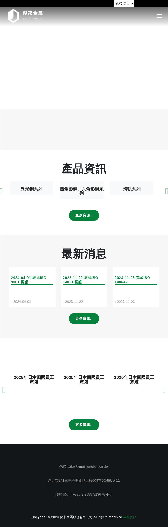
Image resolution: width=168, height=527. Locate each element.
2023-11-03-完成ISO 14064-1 (132, 291)
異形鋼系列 (34, 200)
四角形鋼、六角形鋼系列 (84, 202)
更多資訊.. (84, 215)
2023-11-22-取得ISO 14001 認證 (80, 291)
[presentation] (4, 403)
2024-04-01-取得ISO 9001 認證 (29, 291)
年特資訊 (129, 517)
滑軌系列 (134, 200)
